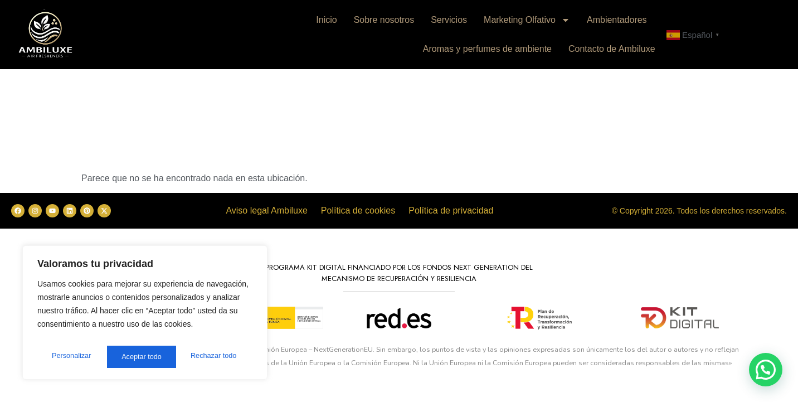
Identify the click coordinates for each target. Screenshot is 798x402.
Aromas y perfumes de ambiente (487, 49)
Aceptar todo (219, 356)
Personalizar (70, 356)
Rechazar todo (144, 356)
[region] (144, 315)
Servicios (449, 20)
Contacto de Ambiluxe (611, 49)
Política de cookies (358, 210)
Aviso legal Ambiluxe (266, 210)
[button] (765, 369)
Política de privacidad (450, 210)
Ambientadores (617, 20)
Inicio (326, 20)
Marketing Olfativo (527, 20)
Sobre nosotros (384, 20)
